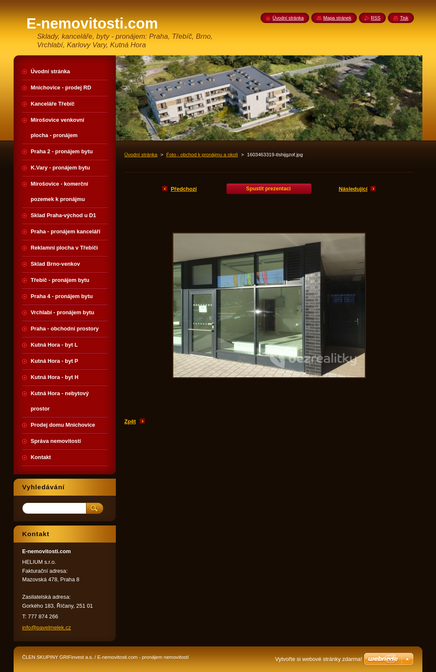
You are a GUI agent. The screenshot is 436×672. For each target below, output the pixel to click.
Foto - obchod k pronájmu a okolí (202, 154)
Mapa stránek (337, 17)
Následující (352, 189)
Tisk (404, 17)
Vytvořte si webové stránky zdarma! (318, 659)
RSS (375, 17)
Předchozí (184, 189)
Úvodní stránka (140, 154)
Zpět (130, 421)
